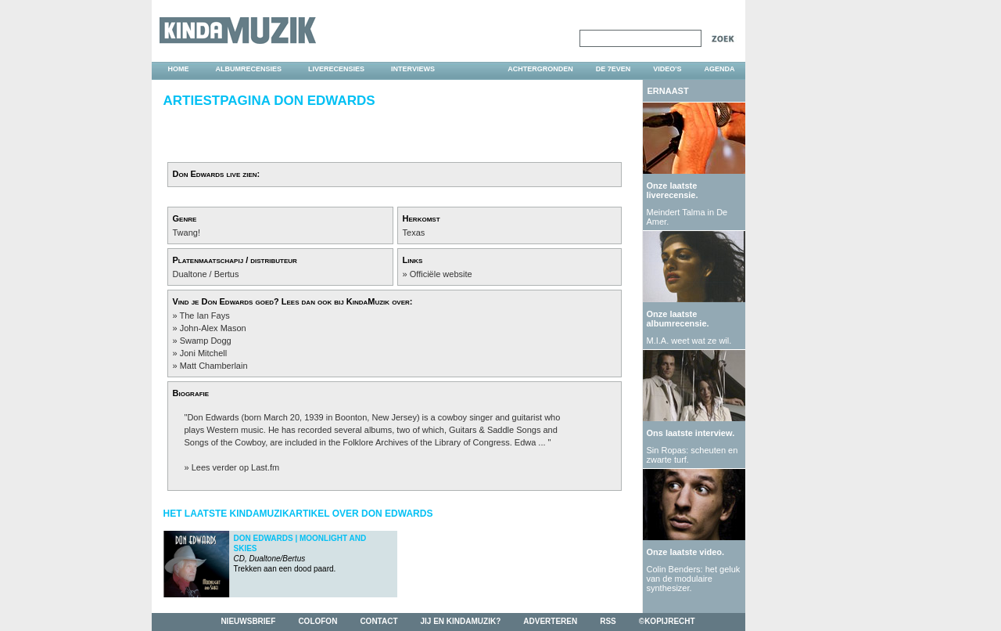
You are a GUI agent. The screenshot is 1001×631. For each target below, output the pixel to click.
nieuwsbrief (248, 621)
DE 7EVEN (613, 69)
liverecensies (336, 69)
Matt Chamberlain (214, 365)
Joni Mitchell (204, 353)
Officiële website (441, 274)
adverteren (550, 621)
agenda (719, 69)
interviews (413, 69)
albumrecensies (249, 69)
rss (608, 621)
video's (667, 69)
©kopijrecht (667, 621)
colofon (317, 621)
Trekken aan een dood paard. (300, 553)
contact (378, 621)
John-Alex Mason (213, 328)
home (178, 69)
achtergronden (540, 69)
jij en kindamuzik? (461, 621)
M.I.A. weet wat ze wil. (689, 340)
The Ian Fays (204, 315)
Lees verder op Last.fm (236, 467)
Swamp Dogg (205, 340)
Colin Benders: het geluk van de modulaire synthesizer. (694, 578)
